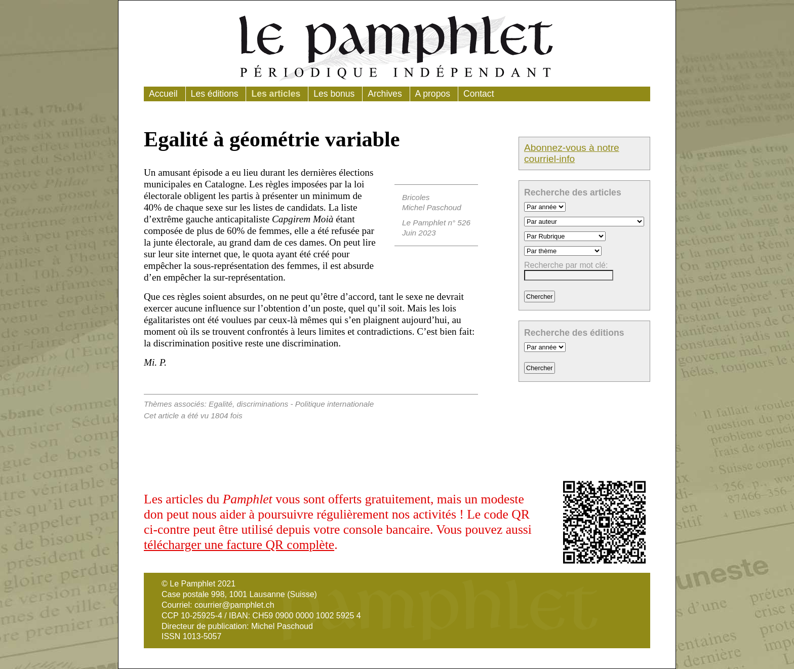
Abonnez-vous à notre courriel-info (571, 153)
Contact (478, 94)
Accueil (163, 94)
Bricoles (416, 197)
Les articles (275, 94)
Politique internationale (334, 404)
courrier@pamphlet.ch (234, 605)
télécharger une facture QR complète (239, 544)
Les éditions (215, 94)
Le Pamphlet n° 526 (436, 222)
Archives (385, 94)
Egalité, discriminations (248, 404)
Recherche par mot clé (565, 265)
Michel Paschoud (431, 207)
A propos (432, 94)
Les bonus (333, 94)
